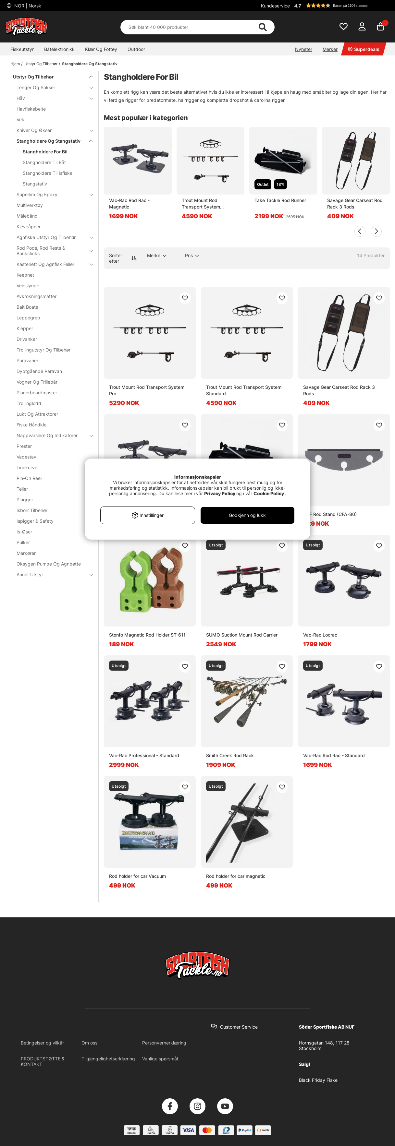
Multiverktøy (30, 205)
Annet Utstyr (51, 574)
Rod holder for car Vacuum (137, 876)
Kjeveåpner (29, 226)
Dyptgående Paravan (39, 371)
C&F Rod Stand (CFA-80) (330, 514)
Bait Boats (27, 307)
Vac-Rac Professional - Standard (144, 755)
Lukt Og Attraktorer (37, 414)
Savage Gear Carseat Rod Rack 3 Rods (355, 203)
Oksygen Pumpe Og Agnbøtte (49, 564)
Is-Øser (24, 531)
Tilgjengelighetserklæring (108, 1058)
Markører (26, 553)
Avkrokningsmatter (36, 296)
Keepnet (25, 275)
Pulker (23, 542)
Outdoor (136, 49)
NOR (27, 5)
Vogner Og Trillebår (37, 382)
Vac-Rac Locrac (320, 635)
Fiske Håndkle (31, 424)
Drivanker (27, 339)
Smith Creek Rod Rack (230, 755)
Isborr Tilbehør (51, 510)
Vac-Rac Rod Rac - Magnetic (129, 203)
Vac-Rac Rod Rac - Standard (334, 755)
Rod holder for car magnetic (235, 876)
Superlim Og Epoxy (51, 194)
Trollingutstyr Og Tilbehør (43, 349)
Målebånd (27, 216)
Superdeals (363, 49)
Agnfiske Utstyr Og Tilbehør (51, 237)
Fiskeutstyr (22, 49)
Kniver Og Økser (51, 130)
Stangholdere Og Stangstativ (89, 63)
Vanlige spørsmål (160, 1058)
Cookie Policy (268, 493)
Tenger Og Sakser (51, 87)
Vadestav (26, 457)
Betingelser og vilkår (42, 1042)
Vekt (21, 119)
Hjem (15, 63)
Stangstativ (35, 183)
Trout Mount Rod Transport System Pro (146, 390)
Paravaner (27, 360)
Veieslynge (28, 285)
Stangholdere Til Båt (44, 162)
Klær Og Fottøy (101, 49)
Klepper (25, 328)
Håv (51, 98)
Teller (22, 489)
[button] (341, 5)
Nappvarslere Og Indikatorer (51, 435)
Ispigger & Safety (35, 521)
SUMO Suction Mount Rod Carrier (242, 635)
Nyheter (303, 49)
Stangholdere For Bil (45, 151)
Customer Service (239, 1027)
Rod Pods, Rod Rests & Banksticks (51, 250)
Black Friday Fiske (318, 1080)
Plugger (25, 499)
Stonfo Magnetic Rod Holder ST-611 (147, 635)
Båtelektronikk (59, 49)
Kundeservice (275, 5)
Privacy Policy (219, 493)
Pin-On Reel (29, 478)
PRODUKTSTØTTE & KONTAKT (43, 1061)
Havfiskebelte (31, 109)
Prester (24, 446)
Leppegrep (28, 317)
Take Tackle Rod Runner (280, 200)
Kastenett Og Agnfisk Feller (51, 264)
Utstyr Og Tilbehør (40, 63)
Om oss (89, 1042)
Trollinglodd (29, 403)
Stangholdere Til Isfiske (47, 173)
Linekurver (28, 467)
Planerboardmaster (37, 392)
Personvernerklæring (164, 1042)
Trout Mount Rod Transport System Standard (201, 203)
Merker (330, 49)
